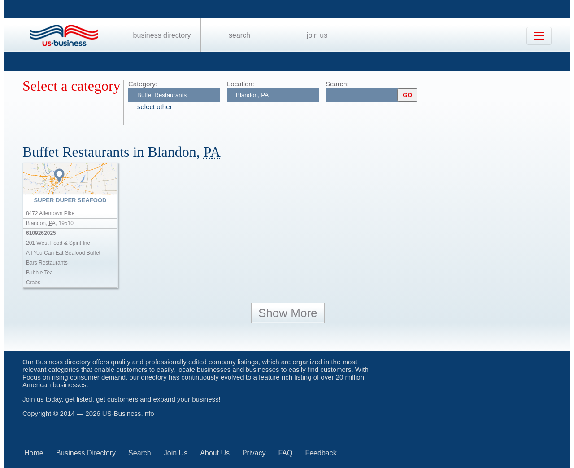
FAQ (285, 453)
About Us (215, 453)
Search (239, 35)
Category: (142, 84)
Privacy (253, 453)
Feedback (320, 453)
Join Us (317, 35)
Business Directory (162, 35)
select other (154, 106)
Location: (240, 84)
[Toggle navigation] (539, 36)
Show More (287, 313)
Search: (337, 84)
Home (33, 453)
